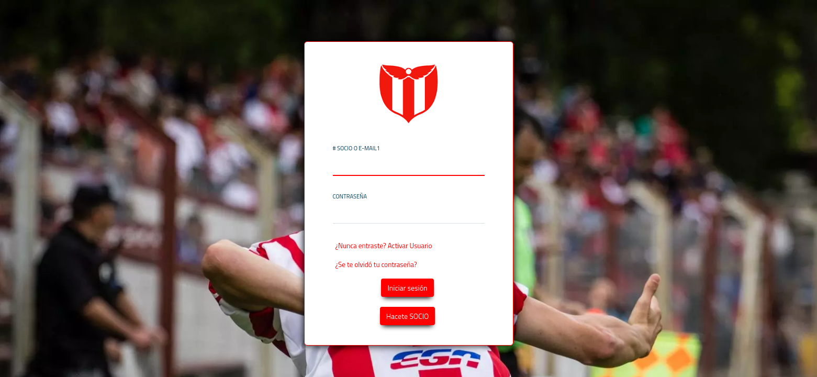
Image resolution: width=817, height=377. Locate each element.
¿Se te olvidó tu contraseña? (376, 264)
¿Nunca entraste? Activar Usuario (383, 245)
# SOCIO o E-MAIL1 (356, 148)
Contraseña (350, 197)
